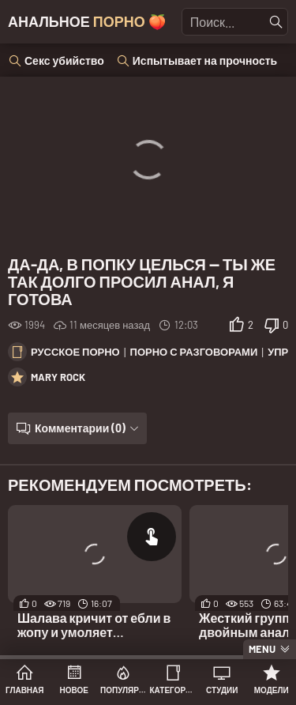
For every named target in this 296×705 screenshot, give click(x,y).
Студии (222, 690)
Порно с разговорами (194, 351)
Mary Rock (58, 377)
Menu (262, 649)
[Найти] (276, 22)
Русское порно (75, 351)
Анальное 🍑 (87, 21)
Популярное (123, 690)
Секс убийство (64, 60)
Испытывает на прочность (205, 60)
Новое (74, 690)
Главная (25, 690)
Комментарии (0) (80, 428)
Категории (173, 690)
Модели (271, 690)
